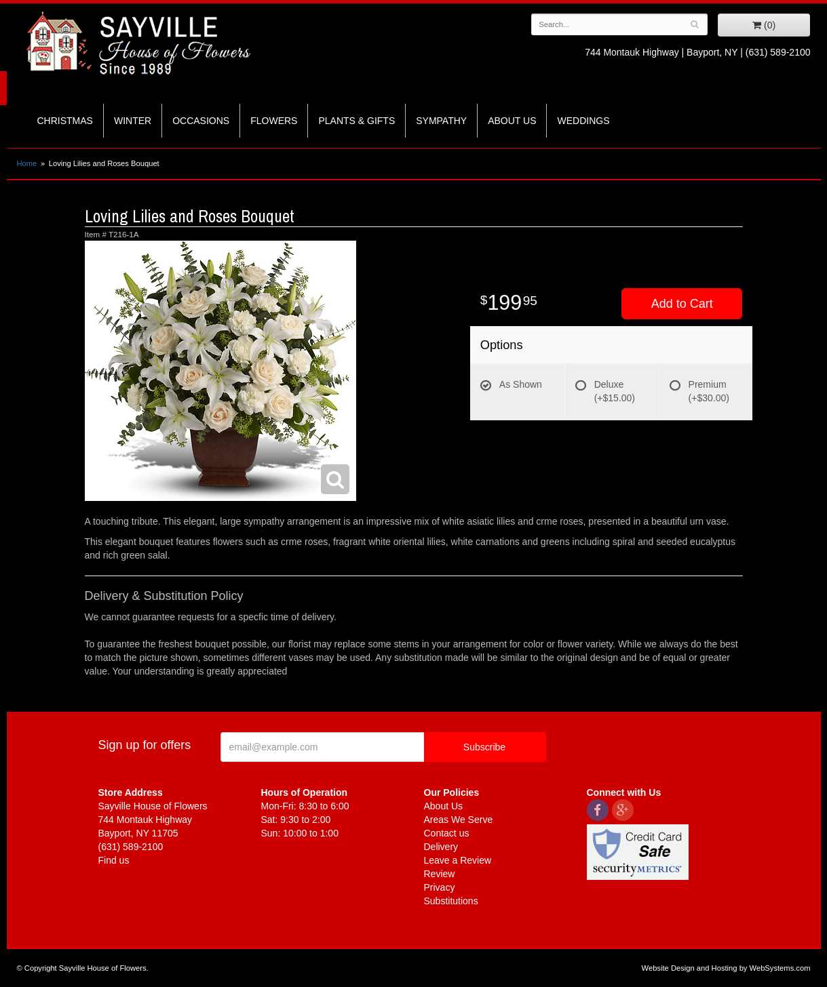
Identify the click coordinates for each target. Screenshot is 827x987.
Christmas (65, 120)
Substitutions (451, 900)
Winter (132, 120)
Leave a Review (458, 860)
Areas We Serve (458, 819)
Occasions (200, 120)
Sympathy (441, 120)
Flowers (273, 120)
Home (27, 163)
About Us (512, 120)
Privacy (439, 887)
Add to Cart (682, 303)
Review (439, 873)
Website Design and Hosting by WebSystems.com (726, 968)
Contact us (446, 833)
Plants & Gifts (356, 120)
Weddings (583, 120)
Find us (114, 860)
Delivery (441, 846)
